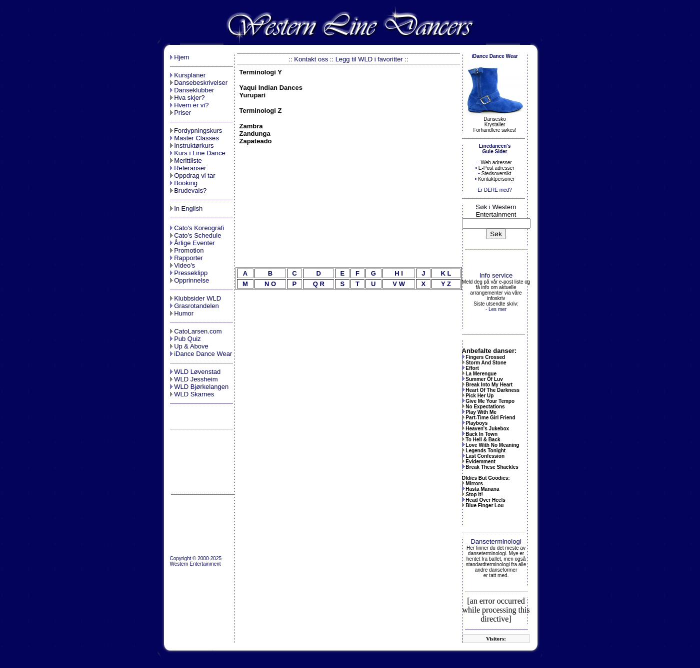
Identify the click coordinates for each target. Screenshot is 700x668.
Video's (184, 265)
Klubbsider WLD (197, 298)
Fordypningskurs (197, 130)
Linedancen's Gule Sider (495, 148)
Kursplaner (190, 75)
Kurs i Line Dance (200, 153)
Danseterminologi (495, 541)
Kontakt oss (311, 59)
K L (445, 273)
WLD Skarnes (194, 394)
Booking (186, 183)
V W (398, 284)
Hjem (181, 57)
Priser (182, 112)
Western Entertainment (195, 564)
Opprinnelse (191, 280)
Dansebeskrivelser (201, 82)
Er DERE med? (495, 190)
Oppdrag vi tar (194, 175)
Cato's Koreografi (199, 228)
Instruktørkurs (194, 145)
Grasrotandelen (196, 306)
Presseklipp (191, 273)
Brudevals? (190, 190)
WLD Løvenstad (197, 371)
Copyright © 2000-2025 (196, 558)
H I (398, 273)
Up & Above (191, 346)
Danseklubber (194, 90)
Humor (184, 313)
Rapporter (188, 258)
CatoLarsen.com (198, 331)
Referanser (190, 168)
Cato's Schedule (197, 235)
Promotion (189, 250)
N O (270, 284)
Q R (318, 284)
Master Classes (196, 138)
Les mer (497, 309)
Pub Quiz (187, 338)
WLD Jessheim (196, 379)
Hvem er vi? (191, 105)
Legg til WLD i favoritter (369, 59)
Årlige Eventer (194, 243)
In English (188, 208)
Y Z (446, 284)
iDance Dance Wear (203, 353)
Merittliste (188, 160)
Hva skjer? (189, 97)
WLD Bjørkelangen (201, 386)
